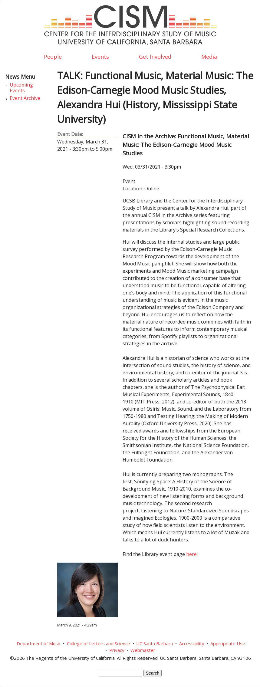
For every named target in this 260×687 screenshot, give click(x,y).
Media (209, 56)
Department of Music (39, 643)
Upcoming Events (21, 88)
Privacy (116, 650)
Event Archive (25, 98)
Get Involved (155, 56)
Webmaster (142, 650)
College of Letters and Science (98, 643)
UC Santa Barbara (154, 643)
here (191, 554)
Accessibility (191, 643)
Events (100, 56)
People (53, 56)
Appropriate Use (227, 643)
